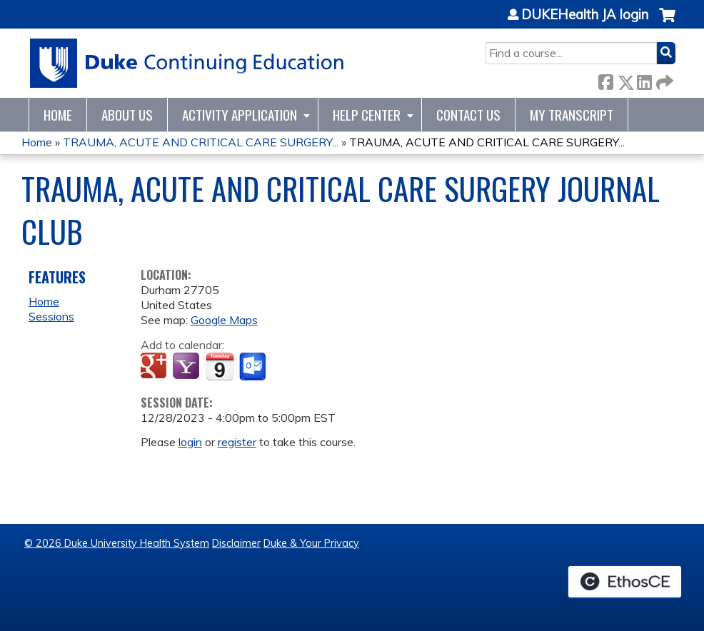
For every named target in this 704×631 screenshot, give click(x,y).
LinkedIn (644, 79)
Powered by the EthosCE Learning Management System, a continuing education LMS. (625, 582)
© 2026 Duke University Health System (116, 543)
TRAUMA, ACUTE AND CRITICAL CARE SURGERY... (200, 142)
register (237, 442)
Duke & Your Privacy (311, 543)
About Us (127, 114)
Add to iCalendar (219, 366)
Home (58, 114)
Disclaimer (236, 543)
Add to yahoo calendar (187, 367)
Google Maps (224, 320)
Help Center (367, 114)
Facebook (605, 79)
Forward (663, 79)
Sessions (51, 316)
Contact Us (468, 114)
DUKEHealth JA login (584, 15)
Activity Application (239, 114)
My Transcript (571, 114)
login (190, 442)
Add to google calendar (155, 367)
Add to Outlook (253, 367)
